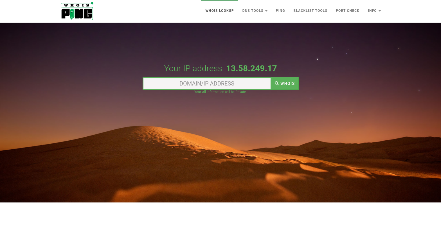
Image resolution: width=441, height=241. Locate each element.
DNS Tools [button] (254, 11)
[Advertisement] (220, 45)
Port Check (347, 11)
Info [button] (374, 11)
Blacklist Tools (311, 11)
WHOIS (285, 84)
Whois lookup (219, 11)
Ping (280, 11)
